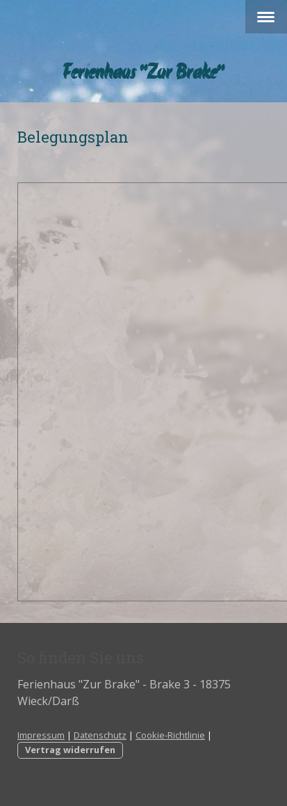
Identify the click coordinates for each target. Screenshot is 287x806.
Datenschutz (100, 735)
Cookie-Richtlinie (170, 735)
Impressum (41, 735)
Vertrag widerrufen (70, 749)
